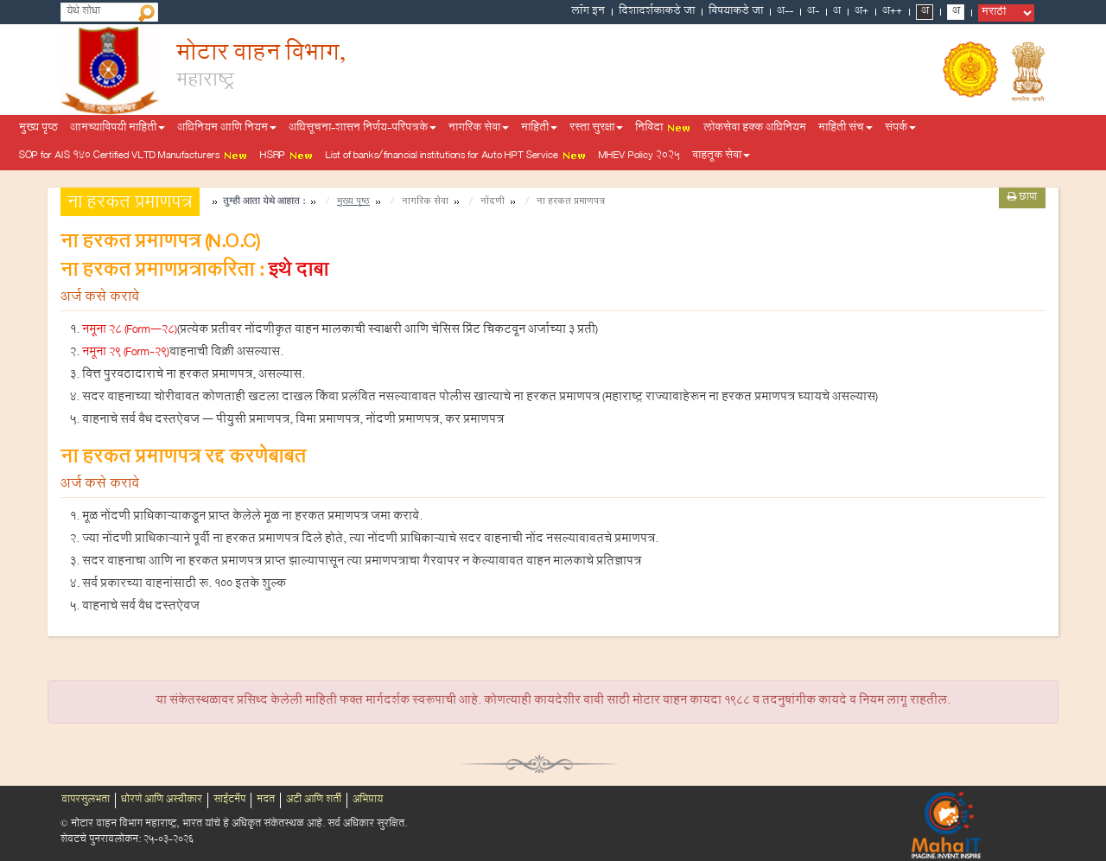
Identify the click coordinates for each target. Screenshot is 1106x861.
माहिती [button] (539, 129)
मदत (266, 800)
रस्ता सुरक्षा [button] (596, 129)
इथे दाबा (298, 272)
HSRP (287, 156)
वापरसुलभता (85, 800)
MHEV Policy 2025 (639, 156)
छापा (1022, 198)
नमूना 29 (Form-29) (125, 353)
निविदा (663, 129)
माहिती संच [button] (845, 129)
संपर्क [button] (900, 129)
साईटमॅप (229, 800)
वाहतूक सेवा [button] (721, 156)
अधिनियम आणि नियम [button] (226, 129)
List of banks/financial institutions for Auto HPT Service (456, 156)
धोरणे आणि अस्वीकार (161, 800)
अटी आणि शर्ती (313, 800)
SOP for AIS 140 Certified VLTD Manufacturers (133, 156)
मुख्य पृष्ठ (38, 129)
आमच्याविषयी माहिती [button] (117, 129)
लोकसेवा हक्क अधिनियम (754, 129)
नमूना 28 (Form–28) (129, 331)
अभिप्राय (368, 800)
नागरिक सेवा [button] (478, 129)
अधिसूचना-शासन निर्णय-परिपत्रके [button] (362, 129)
